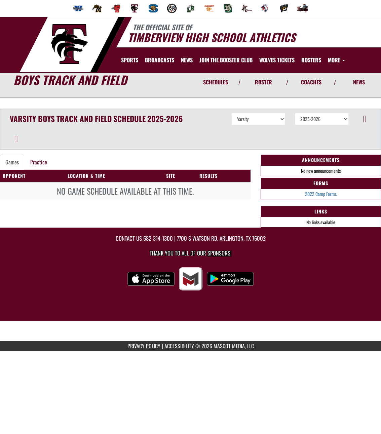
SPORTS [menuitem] (129, 60)
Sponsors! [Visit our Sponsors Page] (219, 253)
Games (12, 162)
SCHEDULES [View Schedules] (215, 82)
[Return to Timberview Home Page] (69, 44)
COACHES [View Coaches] (311, 82)
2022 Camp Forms (321, 193)
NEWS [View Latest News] (359, 82)
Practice (38, 162)
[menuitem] (78, 8)
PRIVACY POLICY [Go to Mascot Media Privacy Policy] (143, 346)
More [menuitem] (336, 60)
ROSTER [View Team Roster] (263, 82)
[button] (364, 119)
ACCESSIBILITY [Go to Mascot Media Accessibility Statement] (179, 346)
